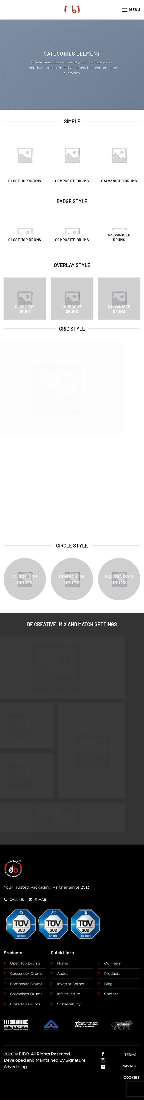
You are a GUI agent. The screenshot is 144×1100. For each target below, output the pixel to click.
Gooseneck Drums (26, 973)
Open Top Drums (25, 963)
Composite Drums (26, 984)
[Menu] (130, 10)
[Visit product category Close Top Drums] (25, 163)
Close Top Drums (25, 1004)
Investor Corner (70, 984)
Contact (111, 994)
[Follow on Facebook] (103, 1054)
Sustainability (69, 1004)
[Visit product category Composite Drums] (72, 163)
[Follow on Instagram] (103, 1060)
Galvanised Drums (26, 994)
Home (62, 963)
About (62, 973)
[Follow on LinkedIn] (103, 1067)
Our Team (112, 963)
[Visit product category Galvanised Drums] (119, 163)
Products (112, 973)
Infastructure (68, 994)
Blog (108, 984)
